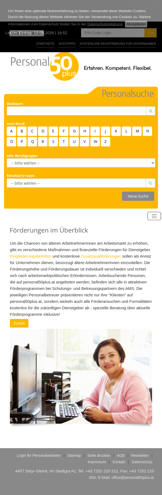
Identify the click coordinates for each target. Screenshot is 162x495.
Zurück (19, 302)
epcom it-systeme (103, 485)
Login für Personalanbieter (39, 434)
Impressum (97, 440)
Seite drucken (99, 434)
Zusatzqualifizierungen (101, 234)
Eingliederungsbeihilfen (30, 234)
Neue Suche (138, 174)
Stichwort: (15, 82)
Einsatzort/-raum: (21, 154)
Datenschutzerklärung (105, 3)
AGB (121, 434)
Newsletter (140, 434)
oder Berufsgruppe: (22, 134)
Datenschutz (142, 440)
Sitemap (74, 434)
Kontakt (119, 440)
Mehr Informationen (26, 12)
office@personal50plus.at (133, 456)
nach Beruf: (16, 102)
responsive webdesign (61, 485)
